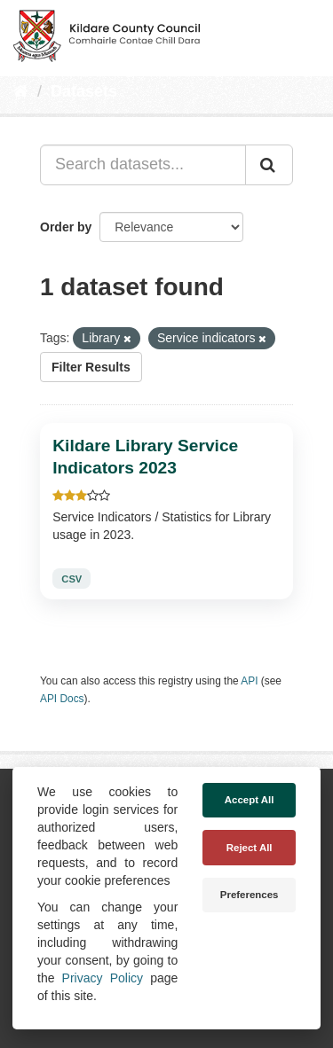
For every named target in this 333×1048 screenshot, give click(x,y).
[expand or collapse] (304, 33)
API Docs (62, 698)
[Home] (20, 91)
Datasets (84, 91)
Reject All (249, 847)
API (249, 681)
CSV (71, 579)
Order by (65, 227)
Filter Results (91, 367)
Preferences (249, 894)
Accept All (249, 799)
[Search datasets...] (143, 165)
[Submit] (269, 165)
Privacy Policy (102, 978)
